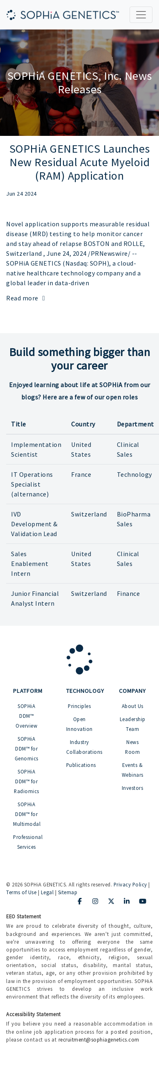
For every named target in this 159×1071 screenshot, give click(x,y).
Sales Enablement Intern (29, 563)
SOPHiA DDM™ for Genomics (26, 748)
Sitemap (68, 892)
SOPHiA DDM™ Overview (26, 716)
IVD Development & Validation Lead (34, 524)
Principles (79, 706)
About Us (132, 706)
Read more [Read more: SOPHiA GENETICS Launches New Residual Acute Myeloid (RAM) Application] (27, 298)
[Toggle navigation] (141, 15)
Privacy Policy (130, 884)
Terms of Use (21, 892)
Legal (47, 892)
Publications (81, 765)
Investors (132, 788)
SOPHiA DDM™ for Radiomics (26, 781)
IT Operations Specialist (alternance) (32, 484)
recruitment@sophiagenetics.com (98, 1039)
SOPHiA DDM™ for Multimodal (26, 814)
